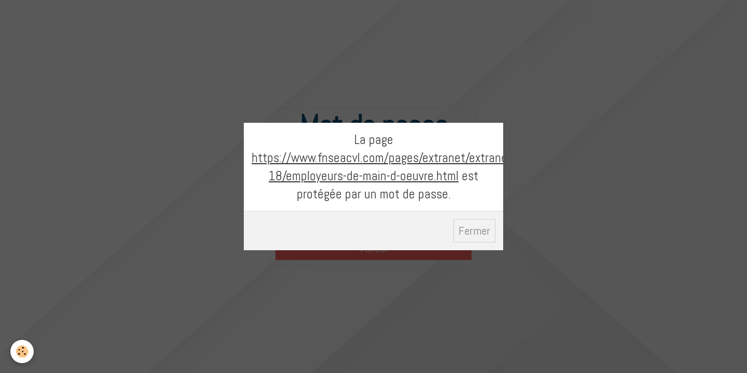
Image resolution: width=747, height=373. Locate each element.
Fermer (474, 230)
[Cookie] (22, 351)
